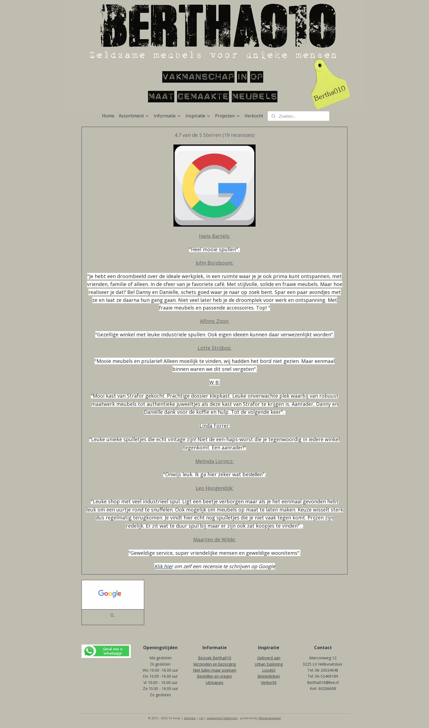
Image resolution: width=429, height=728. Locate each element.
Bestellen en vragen (214, 676)
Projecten (227, 116)
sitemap (190, 718)
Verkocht (254, 116)
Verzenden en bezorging (214, 664)
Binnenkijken (268, 676)
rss (201, 718)
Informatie (167, 116)
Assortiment (134, 116)
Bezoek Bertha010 (214, 657)
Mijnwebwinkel (270, 718)
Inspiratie (198, 116)
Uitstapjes (215, 682)
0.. (113, 615)
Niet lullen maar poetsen (214, 670)
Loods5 (269, 670)
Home (108, 116)
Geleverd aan (268, 657)
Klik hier (163, 566)
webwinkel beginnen (222, 718)
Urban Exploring (269, 664)
